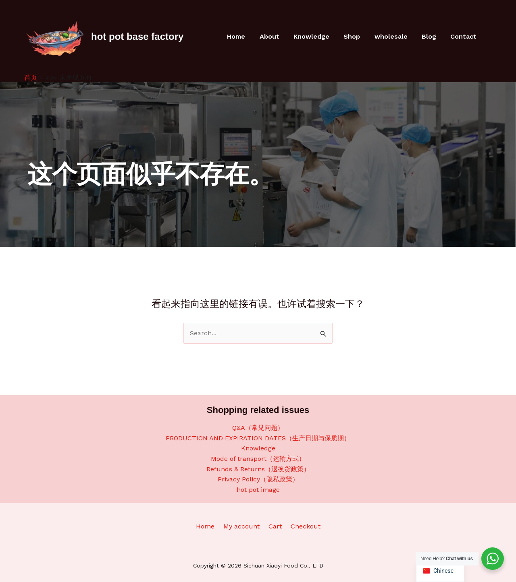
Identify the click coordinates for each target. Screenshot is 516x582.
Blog (431, 36)
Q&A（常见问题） (258, 427)
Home (245, 36)
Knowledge (317, 36)
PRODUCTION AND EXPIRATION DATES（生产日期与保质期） (258, 438)
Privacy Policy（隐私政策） (258, 479)
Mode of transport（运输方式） (258, 458)
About (277, 36)
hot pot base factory (137, 36)
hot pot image (258, 489)
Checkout (302, 526)
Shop (356, 36)
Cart (274, 526)
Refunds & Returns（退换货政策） (258, 469)
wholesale (394, 36)
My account (243, 526)
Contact (464, 36)
